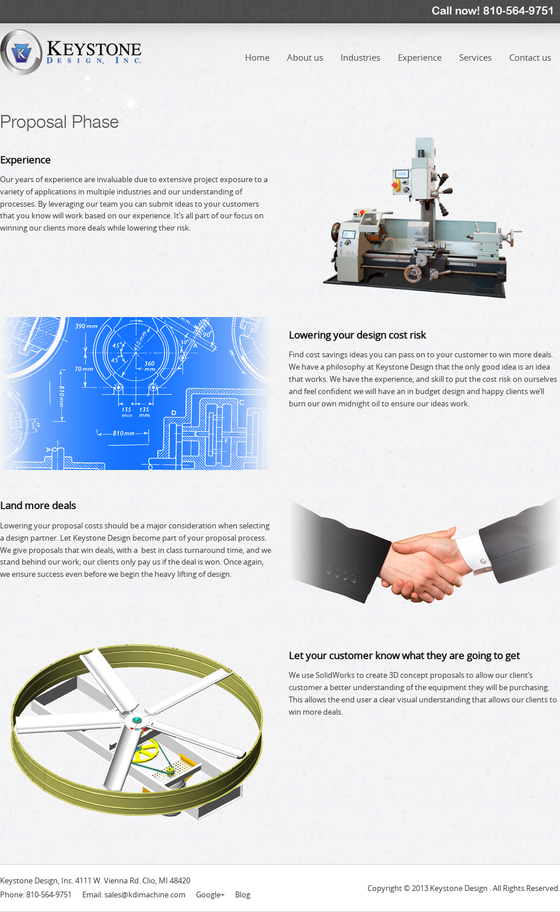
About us (305, 49)
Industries (360, 49)
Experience (419, 49)
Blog (242, 894)
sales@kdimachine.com (145, 894)
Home (257, 49)
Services (475, 49)
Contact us (530, 49)
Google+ (210, 894)
